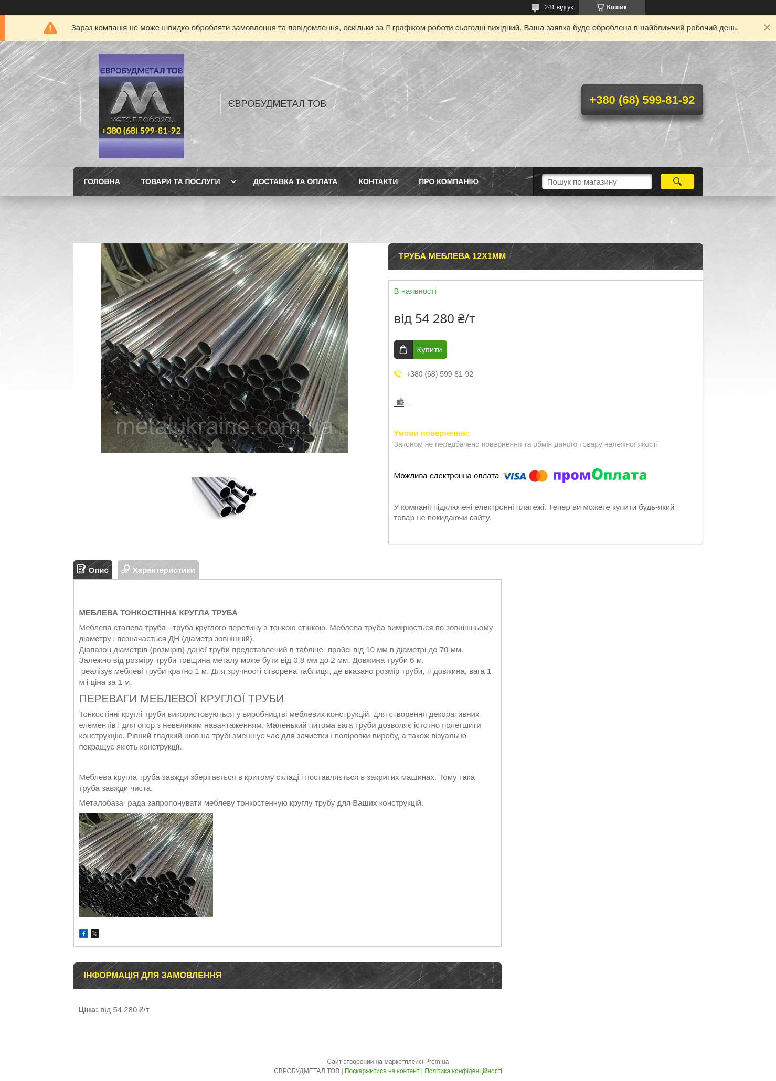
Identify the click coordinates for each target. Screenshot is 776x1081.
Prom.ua (437, 1061)
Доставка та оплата (295, 181)
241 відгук (558, 7)
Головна (102, 181)
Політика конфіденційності (463, 1071)
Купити (429, 349)
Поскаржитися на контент (382, 1071)
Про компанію (449, 181)
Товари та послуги (180, 181)
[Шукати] (678, 181)
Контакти (378, 181)
